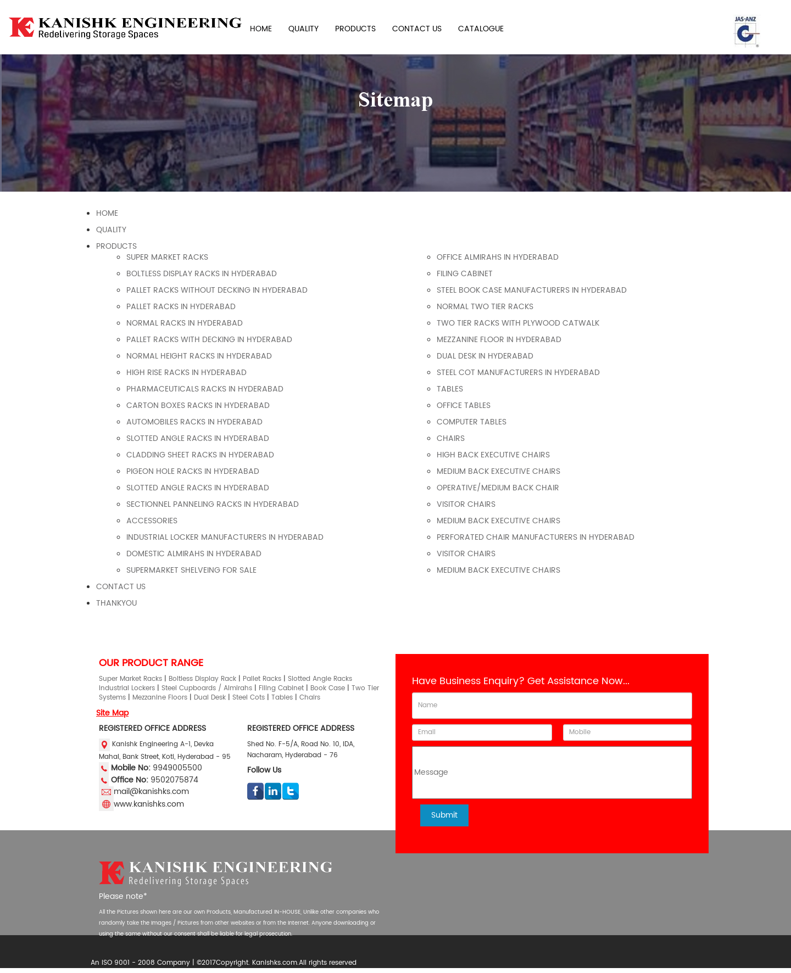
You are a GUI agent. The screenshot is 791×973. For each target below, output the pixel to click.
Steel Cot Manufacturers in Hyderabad (518, 372)
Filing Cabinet (281, 688)
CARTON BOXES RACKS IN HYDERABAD (198, 405)
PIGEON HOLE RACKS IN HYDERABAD (192, 471)
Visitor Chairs (466, 504)
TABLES (450, 389)
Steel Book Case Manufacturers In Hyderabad (532, 290)
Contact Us (121, 586)
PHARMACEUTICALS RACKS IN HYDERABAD (204, 389)
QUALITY (303, 29)
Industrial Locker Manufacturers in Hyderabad (225, 537)
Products (116, 246)
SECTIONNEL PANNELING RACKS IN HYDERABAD (212, 504)
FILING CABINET (465, 273)
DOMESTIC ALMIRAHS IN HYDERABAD (193, 553)
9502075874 (174, 779)
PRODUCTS (355, 29)
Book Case (327, 688)
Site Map (112, 713)
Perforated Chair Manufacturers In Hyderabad (535, 537)
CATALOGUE (481, 29)
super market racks (167, 257)
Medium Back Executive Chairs (498, 471)
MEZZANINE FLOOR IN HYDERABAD (499, 339)
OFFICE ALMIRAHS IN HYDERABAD (498, 257)
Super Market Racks (130, 679)
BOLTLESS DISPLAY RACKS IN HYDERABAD (201, 273)
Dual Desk (210, 697)
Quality (111, 229)
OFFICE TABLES (464, 405)
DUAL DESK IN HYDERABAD (485, 356)
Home (107, 213)
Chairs (309, 697)
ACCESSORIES (151, 521)
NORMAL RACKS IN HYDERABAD (184, 323)
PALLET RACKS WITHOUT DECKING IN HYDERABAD (217, 290)
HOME (261, 29)
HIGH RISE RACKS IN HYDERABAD (186, 372)
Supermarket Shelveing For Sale (191, 570)
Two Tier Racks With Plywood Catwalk (518, 323)
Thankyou (116, 603)
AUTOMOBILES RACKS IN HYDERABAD (194, 422)
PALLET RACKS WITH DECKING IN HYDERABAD (209, 339)
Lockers (143, 688)
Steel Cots (248, 697)
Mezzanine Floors (159, 697)
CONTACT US (417, 29)
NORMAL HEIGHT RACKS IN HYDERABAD (199, 356)
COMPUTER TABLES (471, 422)
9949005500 (177, 767)
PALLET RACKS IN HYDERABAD (181, 306)
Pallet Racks (262, 679)
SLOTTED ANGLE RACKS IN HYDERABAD (197, 438)
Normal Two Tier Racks (485, 306)
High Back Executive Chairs (493, 455)
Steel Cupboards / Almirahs (206, 688)
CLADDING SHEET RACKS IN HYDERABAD (200, 455)
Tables (282, 697)
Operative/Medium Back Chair (498, 488)
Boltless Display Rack (202, 679)
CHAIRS (451, 438)
